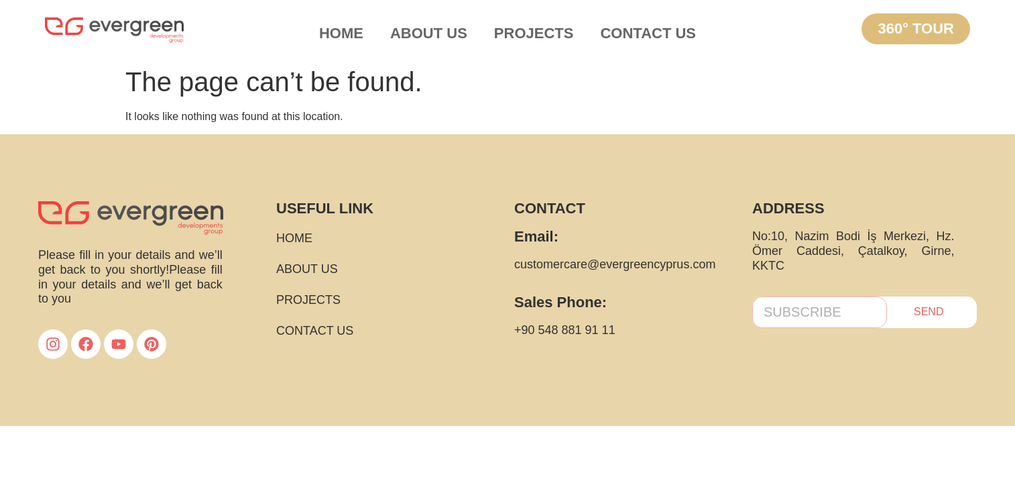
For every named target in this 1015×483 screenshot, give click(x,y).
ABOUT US (428, 33)
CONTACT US (648, 33)
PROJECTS (534, 33)
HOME (341, 33)
